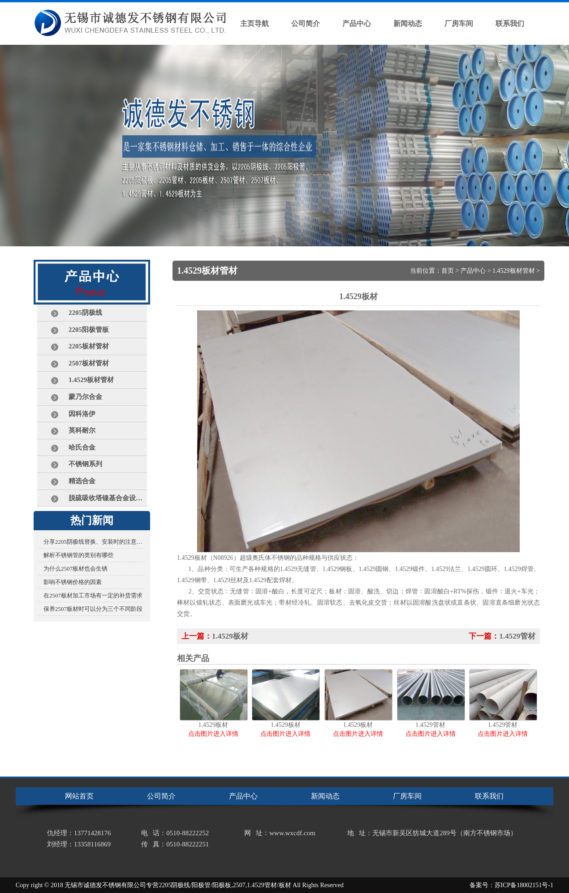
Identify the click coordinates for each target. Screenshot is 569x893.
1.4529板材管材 (513, 270)
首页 (447, 270)
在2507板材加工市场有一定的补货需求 (92, 595)
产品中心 (473, 270)
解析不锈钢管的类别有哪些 (78, 555)
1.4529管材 (517, 636)
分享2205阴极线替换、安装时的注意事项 (94, 541)
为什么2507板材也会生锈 (75, 568)
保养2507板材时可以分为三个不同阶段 (92, 608)
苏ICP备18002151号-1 (524, 885)
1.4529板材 (230, 636)
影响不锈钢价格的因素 (72, 582)
